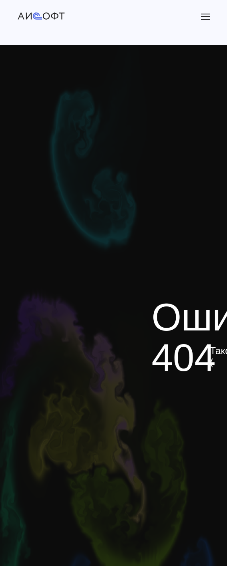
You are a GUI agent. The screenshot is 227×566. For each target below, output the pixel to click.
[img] (41, 16)
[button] (205, 17)
